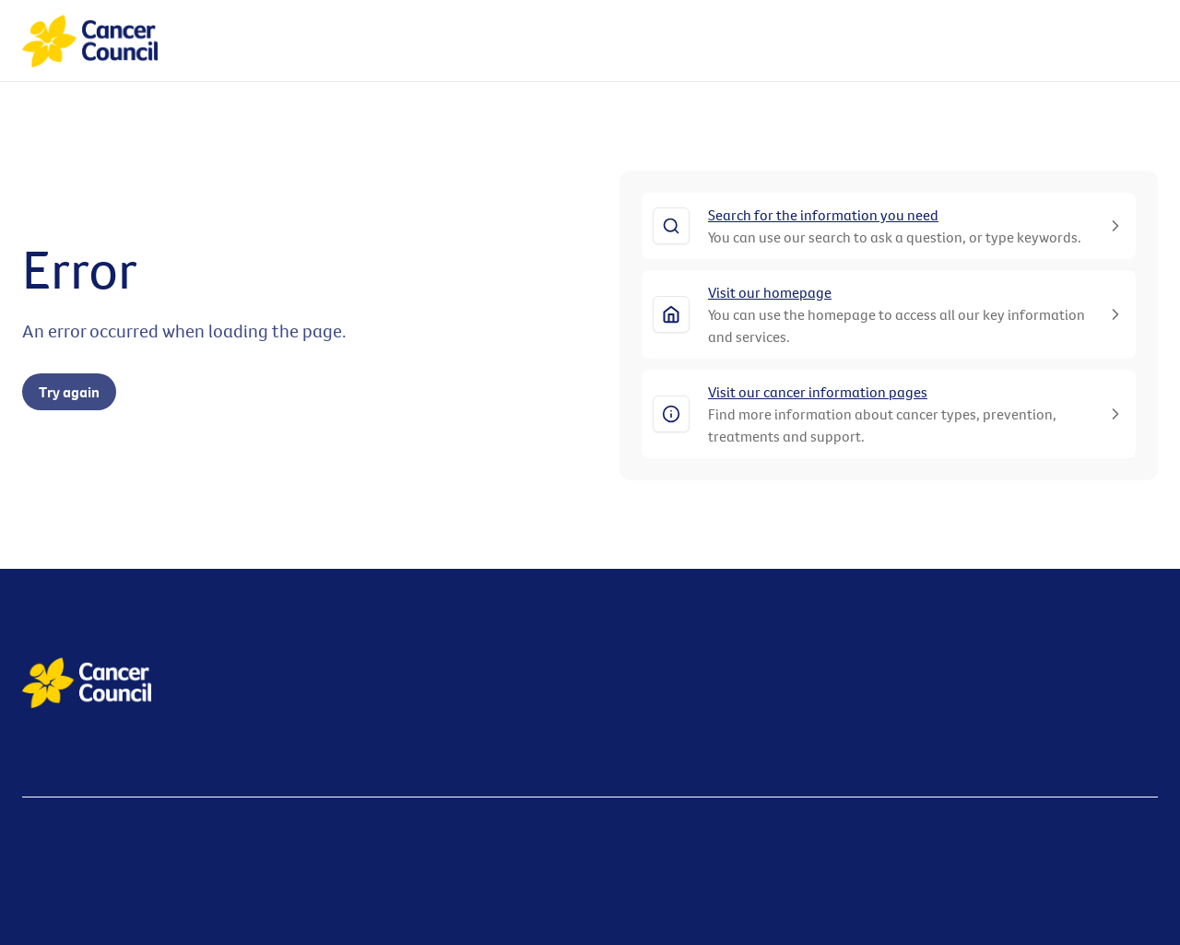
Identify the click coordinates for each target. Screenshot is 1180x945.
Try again (69, 392)
